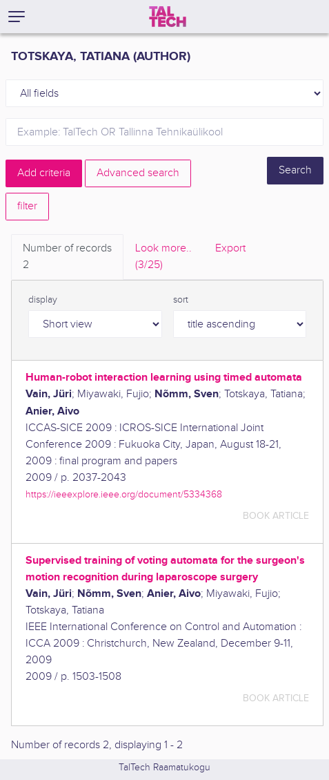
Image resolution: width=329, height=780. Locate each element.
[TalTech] (167, 17)
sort (180, 299)
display (42, 299)
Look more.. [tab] (163, 258)
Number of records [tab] (67, 258)
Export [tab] (230, 248)
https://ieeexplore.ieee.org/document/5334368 (124, 494)
